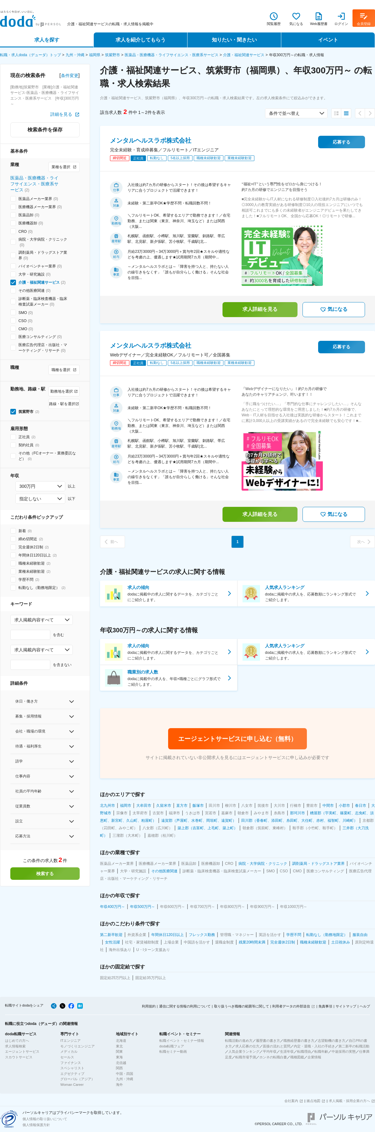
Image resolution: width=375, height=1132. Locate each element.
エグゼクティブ (72, 1074)
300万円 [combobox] (27, 486)
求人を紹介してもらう (141, 39)
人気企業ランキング (243, 1051)
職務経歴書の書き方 (298, 1040)
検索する (45, 873)
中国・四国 (124, 1074)
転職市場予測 (245, 1057)
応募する (341, 142)
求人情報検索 (15, 1046)
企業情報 (314, 1057)
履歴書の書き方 (268, 1040)
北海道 (121, 1040)
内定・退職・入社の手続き (314, 1046)
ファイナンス (70, 1063)
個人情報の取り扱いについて (44, 1119)
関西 (119, 1068)
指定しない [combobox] (30, 498)
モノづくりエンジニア (77, 1046)
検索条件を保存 (45, 129)
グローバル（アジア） (77, 1079)
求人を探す (46, 39)
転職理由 (304, 1051)
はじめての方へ (17, 1040)
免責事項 (325, 1006)
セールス (67, 1057)
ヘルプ (365, 1006)
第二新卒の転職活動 (353, 1046)
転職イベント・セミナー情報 (181, 1040)
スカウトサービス (18, 1057)
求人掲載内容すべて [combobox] (34, 619)
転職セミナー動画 (173, 1051)
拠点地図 (313, 1101)
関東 (119, 1051)
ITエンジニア (70, 1040)
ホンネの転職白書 (273, 1057)
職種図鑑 (297, 1057)
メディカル (69, 1051)
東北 (119, 1046)
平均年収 (270, 1051)
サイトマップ (346, 1006)
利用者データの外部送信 (291, 1006)
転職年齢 (321, 1051)
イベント (328, 39)
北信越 (121, 1063)
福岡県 (94, 55)
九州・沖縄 (75, 55)
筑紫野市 (112, 55)
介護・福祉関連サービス (243, 55)
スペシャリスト (72, 1068)
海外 (119, 1084)
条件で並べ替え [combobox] (284, 113)
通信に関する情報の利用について (185, 1006)
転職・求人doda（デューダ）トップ (30, 55)
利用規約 (149, 1006)
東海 (119, 1057)
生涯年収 (287, 1051)
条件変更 (69, 75)
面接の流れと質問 (276, 1046)
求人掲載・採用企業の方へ (349, 1101)
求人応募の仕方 (247, 1046)
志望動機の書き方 (331, 1040)
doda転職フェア (171, 1046)
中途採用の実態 (344, 1051)
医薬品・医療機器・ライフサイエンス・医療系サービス (171, 55)
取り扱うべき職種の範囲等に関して (241, 1006)
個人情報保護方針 (36, 1125)
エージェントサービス (22, 1051)
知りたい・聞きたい (234, 39)
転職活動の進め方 (238, 1040)
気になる (334, 309)
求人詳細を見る (260, 309)
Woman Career (71, 1084)
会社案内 (291, 1101)
